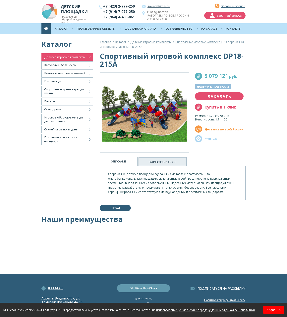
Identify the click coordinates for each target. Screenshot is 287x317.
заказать (219, 96)
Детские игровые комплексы (64, 57)
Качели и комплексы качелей (64, 73)
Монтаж (211, 138)
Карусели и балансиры (60, 65)
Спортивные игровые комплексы (198, 42)
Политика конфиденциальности (224, 300)
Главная (105, 42)
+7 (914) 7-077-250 (119, 11)
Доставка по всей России (224, 129)
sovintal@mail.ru (158, 6)
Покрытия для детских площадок (60, 139)
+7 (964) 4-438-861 (119, 17)
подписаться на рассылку (222, 289)
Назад (115, 208)
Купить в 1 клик (220, 107)
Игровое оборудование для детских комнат (64, 119)
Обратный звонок (233, 6)
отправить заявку (143, 288)
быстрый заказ (229, 16)
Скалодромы (53, 109)
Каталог (120, 42)
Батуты (49, 101)
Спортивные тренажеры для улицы (64, 91)
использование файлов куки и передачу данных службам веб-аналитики (205, 310)
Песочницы (52, 81)
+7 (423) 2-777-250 (119, 6)
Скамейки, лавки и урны (61, 129)
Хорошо (273, 309)
